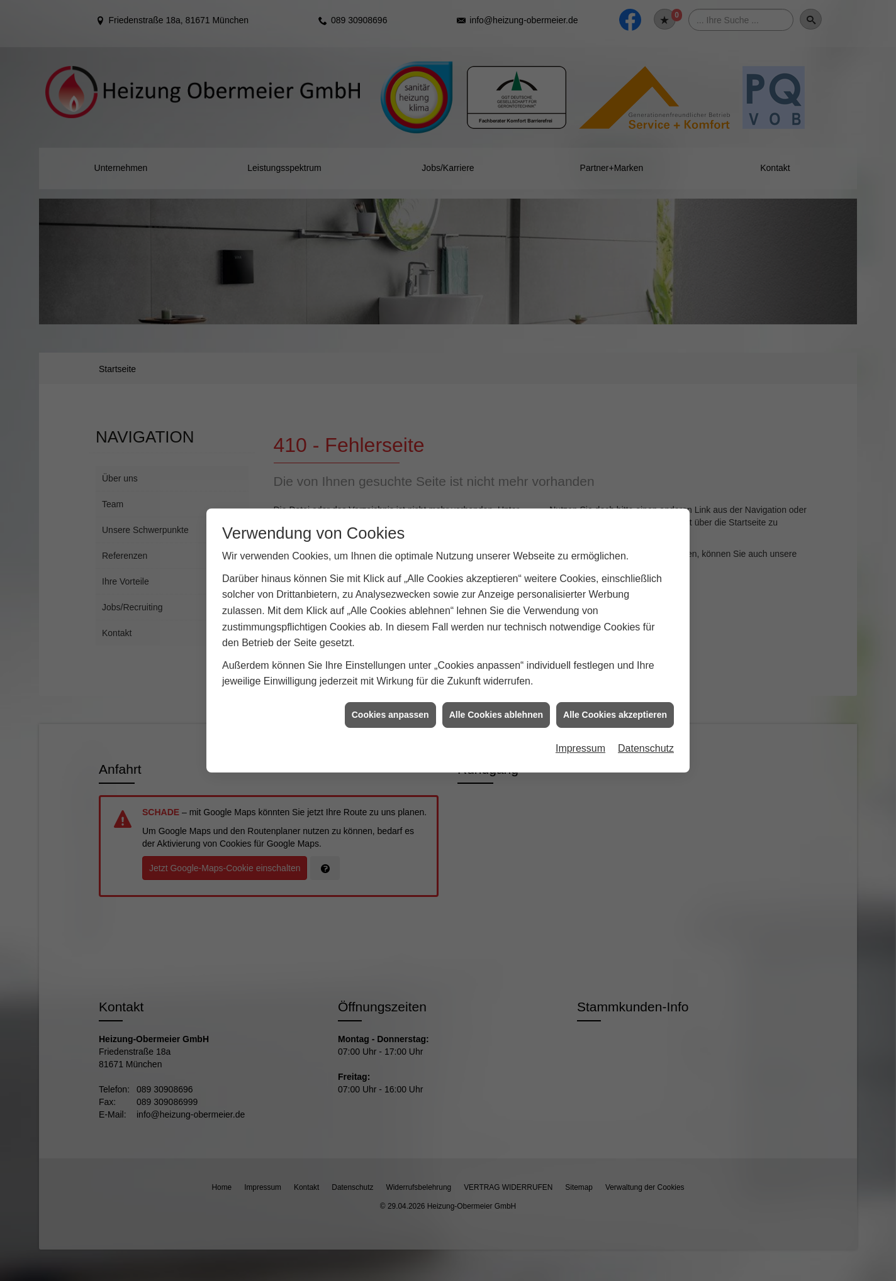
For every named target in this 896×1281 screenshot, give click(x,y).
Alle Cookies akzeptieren (615, 683)
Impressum (580, 717)
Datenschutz (646, 717)
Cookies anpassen (390, 683)
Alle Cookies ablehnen (496, 683)
